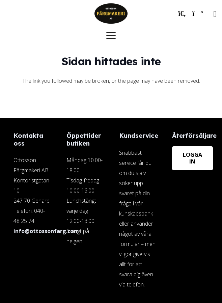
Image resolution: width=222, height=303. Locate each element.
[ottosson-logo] (111, 13)
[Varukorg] (198, 13)
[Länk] (137, 210)
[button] (182, 13)
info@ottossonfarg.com (46, 231)
